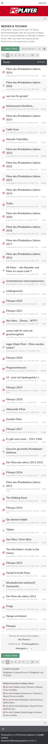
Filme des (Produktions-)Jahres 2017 (23, 242)
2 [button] (11, 55)
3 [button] (15, 55)
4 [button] (19, 55)
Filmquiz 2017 (14, 429)
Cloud (20, 76)
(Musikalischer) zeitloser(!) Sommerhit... (20, 585)
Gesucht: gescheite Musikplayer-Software (24, 451)
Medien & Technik (14, 26)
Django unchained (16, 616)
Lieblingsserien (14, 291)
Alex (20, 304)
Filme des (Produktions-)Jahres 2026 (23, 84)
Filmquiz (11, 626)
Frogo (20, 142)
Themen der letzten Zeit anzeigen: (24, 638)
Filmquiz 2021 (14, 311)
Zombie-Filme (14, 419)
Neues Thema (10, 49)
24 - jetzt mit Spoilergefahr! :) (22, 377)
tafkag (21, 556)
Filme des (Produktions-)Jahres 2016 (23, 256)
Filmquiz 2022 (14, 301)
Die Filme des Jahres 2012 (21, 596)
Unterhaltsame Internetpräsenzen (25, 281)
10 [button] (32, 55)
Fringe (9, 606)
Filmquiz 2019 (14, 387)
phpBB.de (32, 741)
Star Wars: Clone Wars (18, 539)
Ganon (21, 109)
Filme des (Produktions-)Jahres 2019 (23, 192)
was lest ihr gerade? (17, 96)
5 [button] (23, 55)
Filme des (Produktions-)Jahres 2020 (23, 215)
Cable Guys (12, 129)
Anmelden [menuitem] (42, 3)
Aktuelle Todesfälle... (18, 139)
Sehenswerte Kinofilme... (20, 106)
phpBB (15, 735)
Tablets (10, 529)
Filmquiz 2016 (14, 472)
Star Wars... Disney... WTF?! (21, 320)
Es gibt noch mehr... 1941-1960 (24, 439)
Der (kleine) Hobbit (16, 519)
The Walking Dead (16, 498)
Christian (21, 351)
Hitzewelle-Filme (15, 409)
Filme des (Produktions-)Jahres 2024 (23, 71)
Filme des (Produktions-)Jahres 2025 (23, 118)
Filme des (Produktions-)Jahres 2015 (23, 484)
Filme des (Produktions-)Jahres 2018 (23, 229)
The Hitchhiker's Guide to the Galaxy (22, 551)
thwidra (21, 89)
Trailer (9, 203)
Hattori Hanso (23, 390)
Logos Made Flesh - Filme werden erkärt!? (25, 346)
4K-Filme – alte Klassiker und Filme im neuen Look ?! (22, 269)
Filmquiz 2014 (14, 508)
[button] (3, 55)
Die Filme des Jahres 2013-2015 (24, 462)
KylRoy (21, 361)
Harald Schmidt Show (18, 573)
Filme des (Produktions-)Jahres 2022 (23, 165)
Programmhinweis (16, 367)
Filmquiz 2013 (14, 563)
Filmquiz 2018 (14, 399)
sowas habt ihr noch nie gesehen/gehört (19, 332)
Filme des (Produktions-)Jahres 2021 (23, 178)
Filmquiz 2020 (14, 358)
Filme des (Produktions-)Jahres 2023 (23, 151)
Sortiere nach (24, 644)
